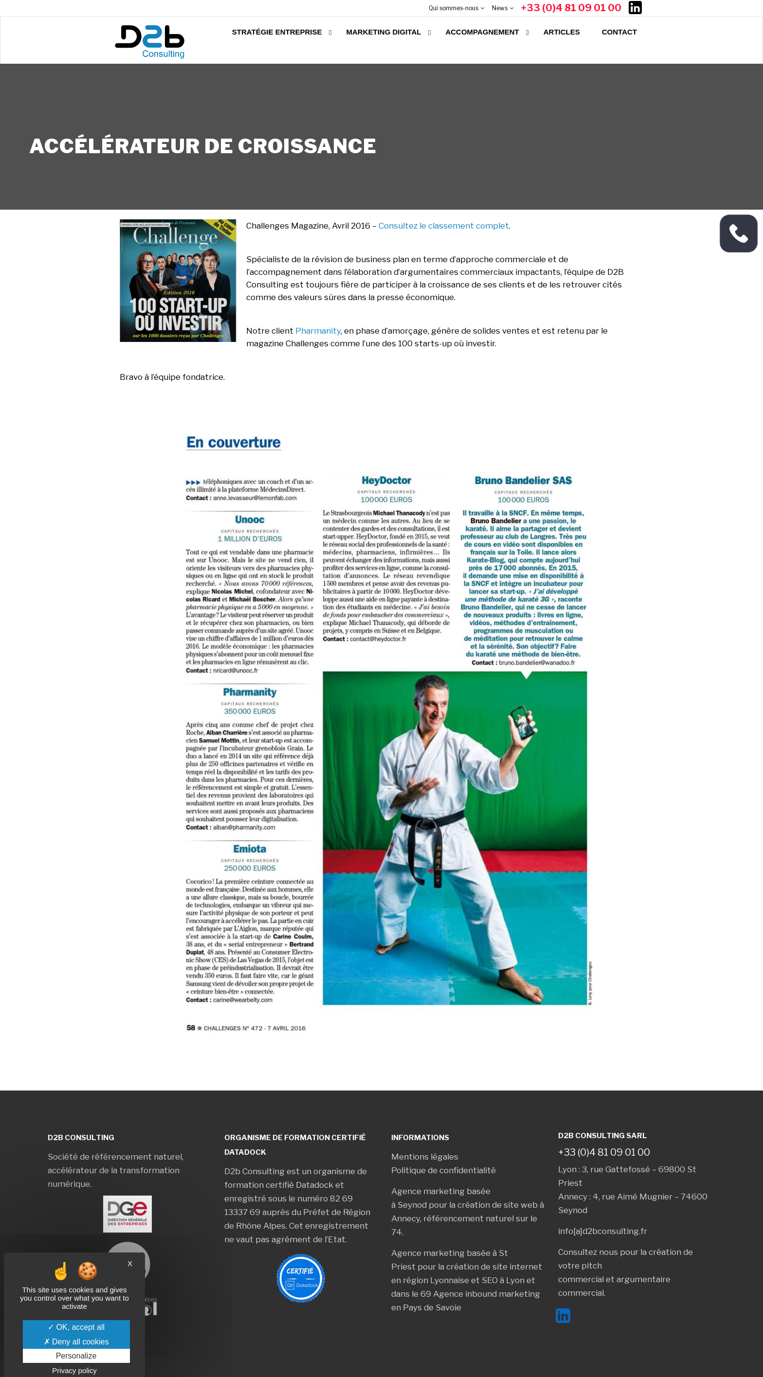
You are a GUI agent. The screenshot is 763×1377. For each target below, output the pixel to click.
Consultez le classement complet (444, 226)
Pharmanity (318, 331)
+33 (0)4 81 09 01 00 (571, 8)
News (500, 8)
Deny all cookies (76, 1342)
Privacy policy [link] (74, 1370)
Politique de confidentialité (443, 1170)
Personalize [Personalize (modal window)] (76, 1356)
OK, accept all (76, 1327)
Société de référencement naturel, (115, 1157)
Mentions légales (424, 1157)
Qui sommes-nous (453, 8)
